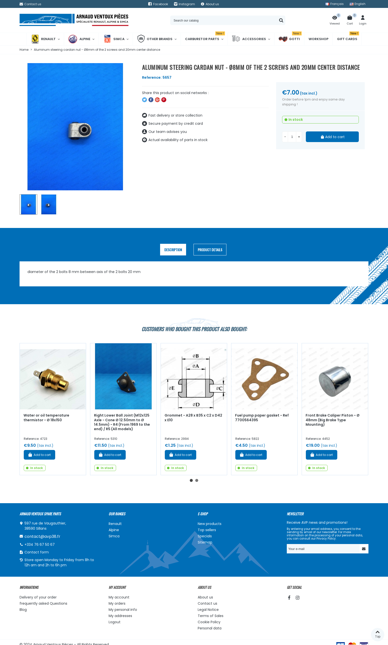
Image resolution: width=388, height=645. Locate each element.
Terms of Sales (210, 615)
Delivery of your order (38, 597)
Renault (43, 39)
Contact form (36, 552)
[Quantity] (292, 136)
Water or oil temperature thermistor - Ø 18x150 (46, 417)
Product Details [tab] (210, 249)
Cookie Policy (209, 622)
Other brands (154, 39)
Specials (205, 536)
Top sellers (207, 529)
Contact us (207, 603)
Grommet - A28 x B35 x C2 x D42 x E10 (193, 417)
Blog (23, 609)
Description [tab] (173, 249)
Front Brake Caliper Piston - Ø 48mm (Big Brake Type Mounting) (333, 420)
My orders (117, 603)
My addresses (120, 615)
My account (119, 597)
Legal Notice (208, 609)
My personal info (123, 609)
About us (205, 597)
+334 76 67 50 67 (39, 544)
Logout (115, 622)
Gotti (290, 39)
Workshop (318, 39)
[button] (191, 480)
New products (209, 523)
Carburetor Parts (205, 37)
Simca (113, 39)
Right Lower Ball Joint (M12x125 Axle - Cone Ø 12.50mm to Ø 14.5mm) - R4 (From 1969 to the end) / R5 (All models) (122, 422)
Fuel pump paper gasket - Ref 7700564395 (262, 417)
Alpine (79, 39)
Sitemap (205, 542)
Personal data (209, 628)
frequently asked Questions (43, 603)
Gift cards (348, 37)
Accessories (249, 39)
